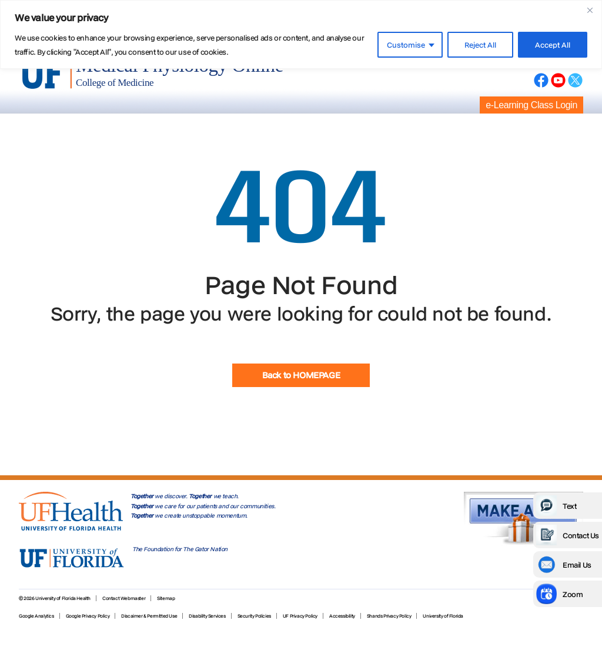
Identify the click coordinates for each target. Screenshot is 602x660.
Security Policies (254, 616)
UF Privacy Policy (300, 616)
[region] (301, 34)
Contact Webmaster (123, 598)
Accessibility (342, 616)
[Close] (590, 10)
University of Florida (443, 616)
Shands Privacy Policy (389, 616)
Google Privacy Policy (88, 616)
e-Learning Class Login (531, 105)
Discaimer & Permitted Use (149, 616)
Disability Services (207, 616)
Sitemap (166, 598)
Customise (406, 44)
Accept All (552, 44)
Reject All (480, 44)
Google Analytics (36, 616)
